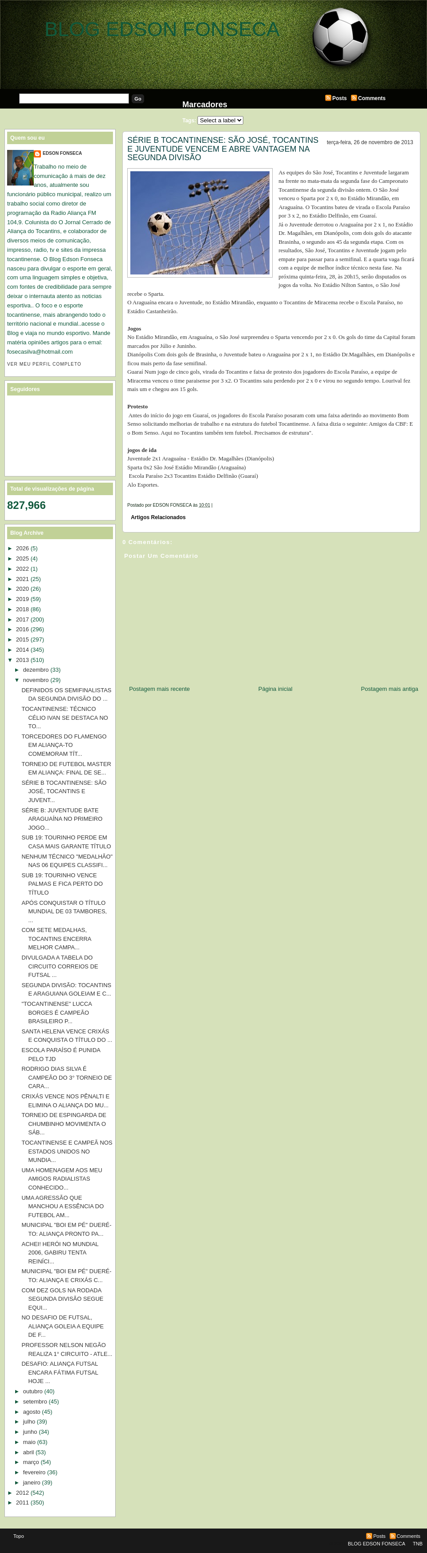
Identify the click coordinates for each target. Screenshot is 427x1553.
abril (28, 1452)
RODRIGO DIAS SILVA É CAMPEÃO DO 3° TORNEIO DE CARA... (66, 1077)
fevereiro (34, 1472)
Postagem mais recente (159, 689)
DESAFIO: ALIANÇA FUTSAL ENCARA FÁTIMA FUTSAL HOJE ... (59, 1372)
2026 (22, 548)
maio (29, 1442)
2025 (22, 558)
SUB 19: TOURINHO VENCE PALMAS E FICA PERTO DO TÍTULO (62, 884)
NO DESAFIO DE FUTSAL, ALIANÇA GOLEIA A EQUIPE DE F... (62, 1326)
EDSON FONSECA (62, 153)
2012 (22, 1492)
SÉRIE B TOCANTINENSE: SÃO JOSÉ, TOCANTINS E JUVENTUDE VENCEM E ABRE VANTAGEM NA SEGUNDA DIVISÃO (222, 149)
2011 (22, 1502)
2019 (22, 599)
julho (29, 1421)
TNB (418, 1543)
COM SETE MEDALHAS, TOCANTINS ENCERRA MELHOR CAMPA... (56, 939)
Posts (339, 98)
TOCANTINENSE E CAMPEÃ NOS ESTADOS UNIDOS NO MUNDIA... (66, 1151)
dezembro (36, 669)
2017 (22, 619)
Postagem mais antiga (390, 689)
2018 (22, 609)
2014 (22, 649)
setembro (35, 1401)
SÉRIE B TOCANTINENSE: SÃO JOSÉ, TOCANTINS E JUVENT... (63, 791)
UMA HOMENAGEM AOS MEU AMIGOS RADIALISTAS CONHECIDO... (61, 1179)
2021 (22, 579)
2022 (22, 568)
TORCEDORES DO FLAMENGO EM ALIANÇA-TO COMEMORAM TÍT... (63, 745)
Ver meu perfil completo (44, 364)
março (31, 1462)
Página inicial (275, 689)
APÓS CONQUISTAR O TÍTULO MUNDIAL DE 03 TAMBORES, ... (64, 912)
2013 (22, 660)
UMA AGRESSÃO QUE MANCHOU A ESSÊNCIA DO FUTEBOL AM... (62, 1206)
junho (30, 1431)
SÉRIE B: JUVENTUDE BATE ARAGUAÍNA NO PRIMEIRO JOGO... (61, 819)
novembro (36, 680)
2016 (22, 629)
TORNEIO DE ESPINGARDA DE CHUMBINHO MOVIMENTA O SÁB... (63, 1124)
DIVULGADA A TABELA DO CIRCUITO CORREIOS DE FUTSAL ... (59, 966)
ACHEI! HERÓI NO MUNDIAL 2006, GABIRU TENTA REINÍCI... (59, 1253)
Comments (372, 98)
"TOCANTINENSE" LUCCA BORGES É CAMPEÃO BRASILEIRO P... (56, 1012)
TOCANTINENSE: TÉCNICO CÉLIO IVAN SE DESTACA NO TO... (64, 718)
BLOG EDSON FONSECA (162, 29)
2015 (22, 639)
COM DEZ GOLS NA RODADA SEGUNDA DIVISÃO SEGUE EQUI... (62, 1299)
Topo (18, 1536)
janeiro (31, 1482)
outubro (33, 1391)
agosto (31, 1411)
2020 (22, 588)
